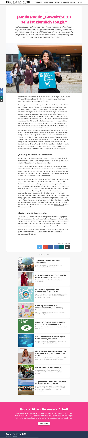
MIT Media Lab (59, 205)
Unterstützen (44, 423)
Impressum (8, 436)
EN (81, 2)
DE (79, 2)
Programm (39, 2)
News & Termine (48, 2)
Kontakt (72, 2)
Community (58, 2)
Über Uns (66, 2)
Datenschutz (15, 436)
